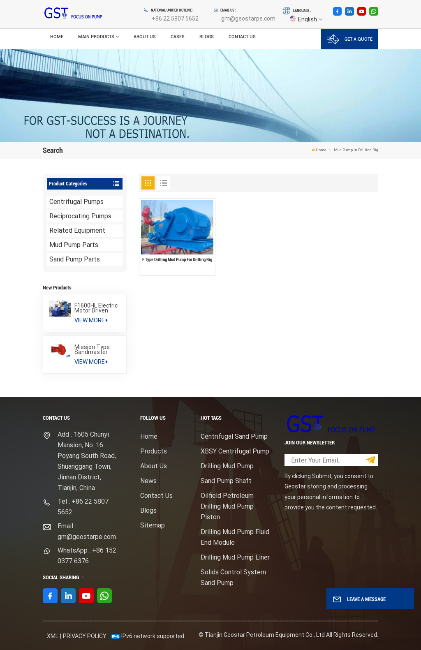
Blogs (206, 36)
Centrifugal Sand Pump (234, 436)
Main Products (96, 36)
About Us (145, 36)
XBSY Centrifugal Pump (235, 451)
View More (91, 320)
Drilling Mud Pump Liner (235, 557)
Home (56, 36)
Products (153, 451)
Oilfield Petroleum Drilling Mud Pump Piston (227, 506)
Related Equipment (77, 230)
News (148, 481)
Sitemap (152, 525)
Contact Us (242, 36)
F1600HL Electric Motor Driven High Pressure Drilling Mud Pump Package (96, 308)
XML (52, 636)
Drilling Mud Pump (227, 466)
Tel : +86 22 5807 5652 (83, 506)
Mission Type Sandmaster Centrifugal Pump (92, 349)
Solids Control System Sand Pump (233, 577)
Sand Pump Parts (74, 259)
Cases (178, 36)
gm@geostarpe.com (248, 18)
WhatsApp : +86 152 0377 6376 (87, 555)
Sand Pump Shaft (226, 481)
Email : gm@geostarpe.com (87, 531)
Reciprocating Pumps (80, 216)
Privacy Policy (84, 636)
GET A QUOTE (349, 39)
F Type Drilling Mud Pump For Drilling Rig (177, 259)
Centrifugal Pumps (76, 202)
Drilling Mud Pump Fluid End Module (235, 537)
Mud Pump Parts (73, 245)
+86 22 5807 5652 (175, 18)
